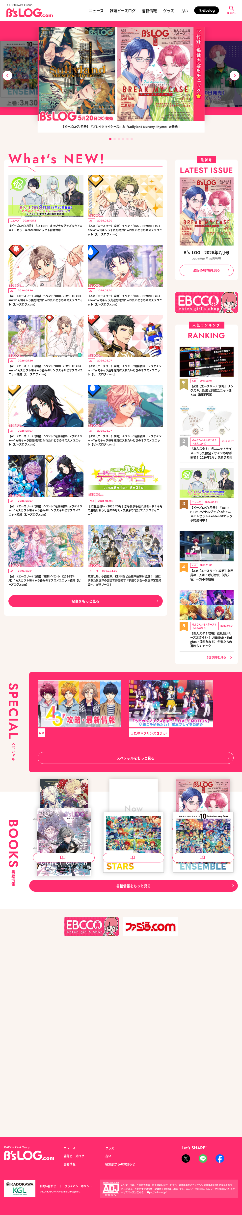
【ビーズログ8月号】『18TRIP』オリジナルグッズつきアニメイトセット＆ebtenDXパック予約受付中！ (45, 231)
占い (184, 10)
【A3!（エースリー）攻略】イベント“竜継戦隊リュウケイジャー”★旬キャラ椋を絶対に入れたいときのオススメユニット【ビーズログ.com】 (125, 466)
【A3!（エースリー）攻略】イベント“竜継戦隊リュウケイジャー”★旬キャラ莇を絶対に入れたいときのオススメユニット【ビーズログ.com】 (45, 466)
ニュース (96, 10)
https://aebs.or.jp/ (156, 1192)
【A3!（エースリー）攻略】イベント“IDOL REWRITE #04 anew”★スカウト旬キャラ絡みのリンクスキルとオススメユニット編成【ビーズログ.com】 (45, 390)
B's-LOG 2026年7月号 (206, 252)
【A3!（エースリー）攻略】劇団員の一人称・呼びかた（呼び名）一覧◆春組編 (211, 568)
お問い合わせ (48, 1186)
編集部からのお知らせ (120, 1164)
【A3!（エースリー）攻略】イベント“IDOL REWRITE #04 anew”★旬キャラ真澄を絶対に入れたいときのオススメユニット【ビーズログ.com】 (125, 312)
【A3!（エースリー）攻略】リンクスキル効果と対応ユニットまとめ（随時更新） (211, 388)
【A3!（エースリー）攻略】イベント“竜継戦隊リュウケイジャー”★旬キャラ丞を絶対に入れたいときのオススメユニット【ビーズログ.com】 (125, 387)
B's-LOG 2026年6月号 (51, 1018)
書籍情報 (149, 10)
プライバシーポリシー (78, 1186)
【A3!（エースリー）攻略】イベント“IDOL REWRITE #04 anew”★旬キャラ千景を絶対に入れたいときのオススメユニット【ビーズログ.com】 (125, 234)
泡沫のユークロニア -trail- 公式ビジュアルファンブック (62, 901)
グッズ (168, 10)
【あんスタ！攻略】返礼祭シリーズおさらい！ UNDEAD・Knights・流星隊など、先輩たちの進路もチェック (211, 631)
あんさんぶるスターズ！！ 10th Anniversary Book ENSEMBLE (202, 1021)
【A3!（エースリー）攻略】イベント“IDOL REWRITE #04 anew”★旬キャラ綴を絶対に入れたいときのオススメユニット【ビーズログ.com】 (45, 309)
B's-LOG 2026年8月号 (121, 898)
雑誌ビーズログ (122, 10)
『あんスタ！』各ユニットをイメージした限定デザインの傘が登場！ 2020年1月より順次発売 (211, 449)
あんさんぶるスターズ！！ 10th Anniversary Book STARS (133, 1021)
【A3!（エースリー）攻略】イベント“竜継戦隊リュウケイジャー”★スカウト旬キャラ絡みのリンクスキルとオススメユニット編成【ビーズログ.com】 (45, 542)
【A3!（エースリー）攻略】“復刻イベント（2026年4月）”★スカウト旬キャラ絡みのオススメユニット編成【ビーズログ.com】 (45, 617)
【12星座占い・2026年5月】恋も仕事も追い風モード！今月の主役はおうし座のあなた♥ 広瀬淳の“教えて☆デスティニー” (124, 539)
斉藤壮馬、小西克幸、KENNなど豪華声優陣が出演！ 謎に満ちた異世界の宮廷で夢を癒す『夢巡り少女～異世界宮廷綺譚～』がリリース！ (123, 620)
